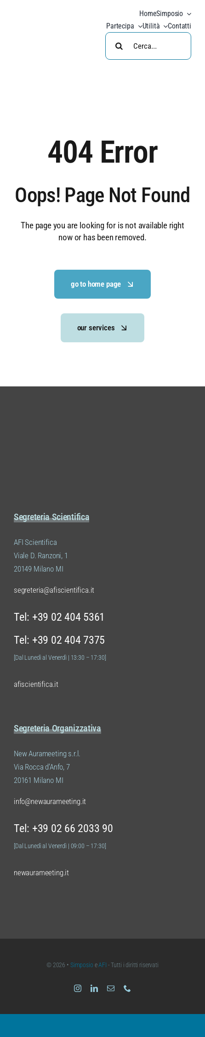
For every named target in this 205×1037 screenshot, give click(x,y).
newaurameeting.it (41, 872)
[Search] (119, 46)
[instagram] (77, 988)
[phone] (127, 988)
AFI (103, 965)
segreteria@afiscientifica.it (54, 590)
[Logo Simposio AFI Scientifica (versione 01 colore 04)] (53, 13)
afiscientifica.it (36, 684)
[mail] (110, 988)
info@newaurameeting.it (50, 801)
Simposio (81, 965)
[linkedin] (94, 988)
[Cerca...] (148, 46)
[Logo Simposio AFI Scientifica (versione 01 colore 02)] (60, 432)
